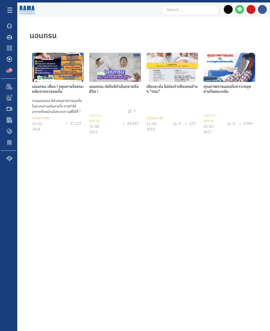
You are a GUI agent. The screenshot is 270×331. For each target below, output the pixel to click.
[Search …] (190, 10)
